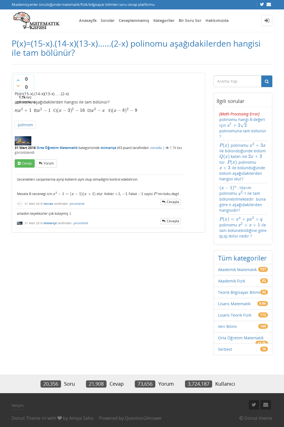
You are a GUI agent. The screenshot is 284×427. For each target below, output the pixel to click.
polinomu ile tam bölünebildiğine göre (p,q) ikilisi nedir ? (243, 227)
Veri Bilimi (227, 326)
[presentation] (25, 110)
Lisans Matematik (234, 303)
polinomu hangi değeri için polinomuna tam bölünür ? (242, 125)
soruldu (156, 147)
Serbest (225, 349)
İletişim (18, 405)
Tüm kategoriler (242, 257)
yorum (49, 163)
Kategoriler (163, 20)
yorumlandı (77, 204)
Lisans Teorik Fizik (234, 315)
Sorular (108, 20)
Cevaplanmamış (134, 20)
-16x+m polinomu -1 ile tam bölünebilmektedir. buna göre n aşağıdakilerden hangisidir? (242, 199)
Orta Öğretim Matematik (57, 147)
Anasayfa (88, 20)
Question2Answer (143, 418)
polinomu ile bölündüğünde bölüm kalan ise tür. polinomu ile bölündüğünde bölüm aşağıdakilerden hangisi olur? (242, 162)
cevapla (173, 201)
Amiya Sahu (81, 418)
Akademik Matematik (237, 269)
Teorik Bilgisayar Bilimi (239, 292)
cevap (27, 163)
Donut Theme (26, 418)
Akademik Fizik (231, 281)
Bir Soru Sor (190, 20)
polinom (25, 124)
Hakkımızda (217, 20)
